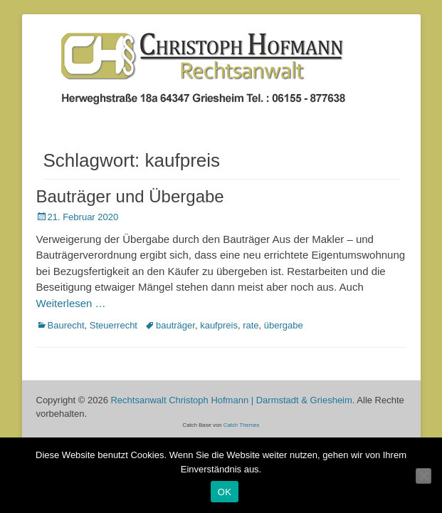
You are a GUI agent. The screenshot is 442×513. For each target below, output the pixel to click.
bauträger (175, 325)
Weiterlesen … (71, 303)
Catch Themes (241, 425)
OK (224, 492)
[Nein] (423, 476)
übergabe (283, 325)
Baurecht (66, 325)
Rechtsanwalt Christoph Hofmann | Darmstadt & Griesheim (231, 400)
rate (250, 325)
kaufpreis (219, 325)
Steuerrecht (113, 325)
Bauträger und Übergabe (130, 196)
